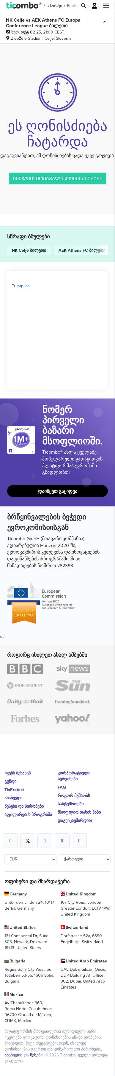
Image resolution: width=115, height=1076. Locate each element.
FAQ (62, 787)
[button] (24, 5)
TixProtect (14, 790)
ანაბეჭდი (13, 798)
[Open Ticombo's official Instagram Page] (44, 840)
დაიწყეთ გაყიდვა (57, 491)
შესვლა (94, 5)
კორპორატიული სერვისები (74, 776)
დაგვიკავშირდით (75, 820)
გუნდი (10, 781)
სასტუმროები (71, 804)
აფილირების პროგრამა (28, 814)
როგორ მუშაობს (74, 795)
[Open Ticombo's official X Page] (27, 840)
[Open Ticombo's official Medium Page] (62, 840)
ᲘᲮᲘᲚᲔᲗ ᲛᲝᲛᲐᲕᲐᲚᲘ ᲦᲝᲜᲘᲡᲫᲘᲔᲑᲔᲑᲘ (58, 178)
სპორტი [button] (54, 6)
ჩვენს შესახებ (17, 773)
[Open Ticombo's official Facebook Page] (22, 451)
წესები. (37, 1055)
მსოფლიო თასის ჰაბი (79, 812)
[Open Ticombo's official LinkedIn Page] (79, 840)
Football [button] (74, 6)
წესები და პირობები (24, 806)
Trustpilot (20, 286)
